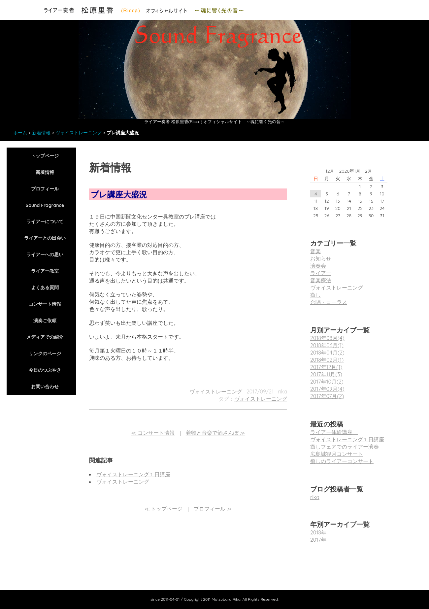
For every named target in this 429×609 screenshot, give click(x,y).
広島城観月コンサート (336, 454)
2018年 (318, 532)
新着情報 (41, 133)
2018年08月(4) (327, 338)
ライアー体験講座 (334, 432)
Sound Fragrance (45, 205)
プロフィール (45, 189)
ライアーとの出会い (45, 238)
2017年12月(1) (326, 367)
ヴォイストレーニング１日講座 (133, 474)
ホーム (20, 133)
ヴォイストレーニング (78, 133)
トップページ (45, 156)
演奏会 (318, 265)
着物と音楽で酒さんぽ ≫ (215, 432)
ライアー (320, 273)
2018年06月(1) (327, 345)
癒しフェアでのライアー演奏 (344, 446)
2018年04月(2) (327, 352)
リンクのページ (45, 353)
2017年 (318, 539)
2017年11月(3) (326, 374)
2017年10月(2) (327, 381)
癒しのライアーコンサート (342, 461)
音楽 (315, 251)
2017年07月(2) (327, 396)
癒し (315, 294)
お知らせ (320, 258)
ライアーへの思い (44, 254)
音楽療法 (320, 280)
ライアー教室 (45, 271)
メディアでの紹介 (44, 337)
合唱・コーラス (328, 302)
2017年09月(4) (327, 389)
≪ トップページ (163, 508)
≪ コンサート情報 (153, 432)
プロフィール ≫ (213, 508)
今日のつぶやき (45, 370)
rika (314, 497)
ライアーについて (44, 221)
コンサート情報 (45, 304)
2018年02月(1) (327, 359)
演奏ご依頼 (44, 320)
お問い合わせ (45, 386)
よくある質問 (45, 287)
